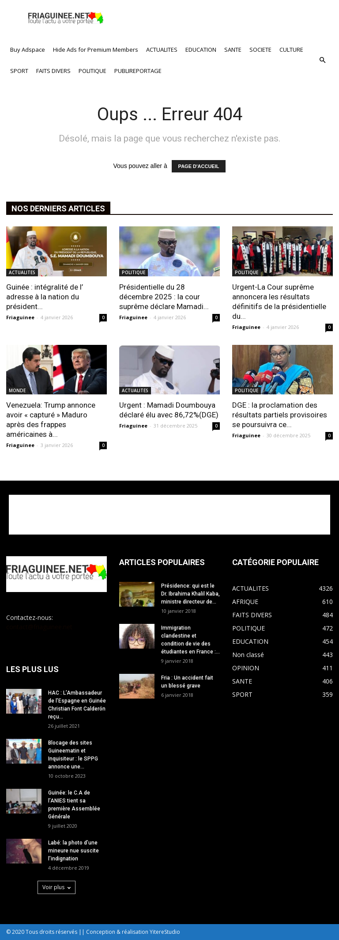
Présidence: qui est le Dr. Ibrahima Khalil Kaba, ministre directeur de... (190, 594)
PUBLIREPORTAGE (138, 71)
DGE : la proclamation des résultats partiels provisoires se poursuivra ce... (279, 415)
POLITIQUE (92, 71)
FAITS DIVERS (53, 71)
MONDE (17, 390)
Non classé (248, 654)
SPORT (19, 71)
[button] (322, 60)
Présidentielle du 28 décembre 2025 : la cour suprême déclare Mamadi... (164, 297)
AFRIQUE (245, 601)
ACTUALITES (161, 49)
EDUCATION (200, 49)
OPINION (245, 668)
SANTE (232, 49)
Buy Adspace (27, 49)
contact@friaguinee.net (39, 627)
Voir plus (56, 887)
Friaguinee (20, 317)
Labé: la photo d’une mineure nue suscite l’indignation (73, 851)
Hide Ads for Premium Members (95, 49)
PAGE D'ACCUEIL (198, 166)
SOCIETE (260, 49)
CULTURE (291, 49)
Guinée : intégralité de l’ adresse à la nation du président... (44, 297)
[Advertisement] (229, 19)
